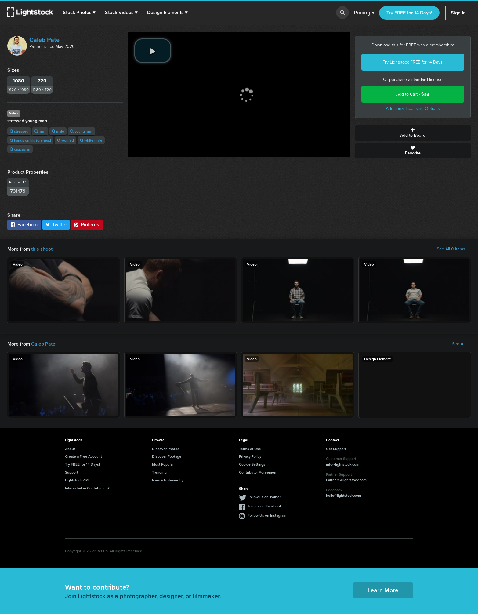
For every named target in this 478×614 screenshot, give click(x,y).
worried (65, 140)
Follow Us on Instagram (267, 515)
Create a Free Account (83, 456)
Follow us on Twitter (264, 497)
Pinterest (87, 224)
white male (91, 140)
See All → (461, 344)
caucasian (20, 149)
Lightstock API (77, 480)
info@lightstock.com (342, 464)
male (58, 131)
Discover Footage (166, 456)
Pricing (364, 13)
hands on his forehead (30, 140)
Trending (159, 472)
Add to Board (413, 133)
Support (71, 472)
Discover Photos (165, 448)
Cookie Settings (252, 464)
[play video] (152, 50)
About (70, 448)
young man (81, 131)
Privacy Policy (250, 456)
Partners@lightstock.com (346, 479)
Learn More (383, 590)
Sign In (458, 12)
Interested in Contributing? (87, 488)
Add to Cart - (412, 94)
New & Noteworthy (167, 480)
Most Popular (163, 464)
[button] (79, 12)
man (40, 131)
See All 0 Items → (454, 249)
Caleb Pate (44, 39)
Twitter (56, 224)
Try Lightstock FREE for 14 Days (413, 62)
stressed (19, 131)
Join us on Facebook (265, 506)
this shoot (42, 249)
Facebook (24, 224)
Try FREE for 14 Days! (409, 12)
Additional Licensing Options (413, 108)
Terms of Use (250, 448)
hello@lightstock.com (343, 495)
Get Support (336, 448)
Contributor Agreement (258, 472)
